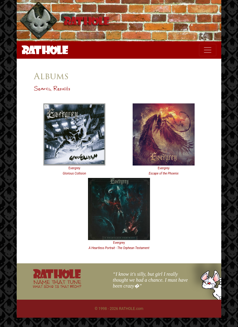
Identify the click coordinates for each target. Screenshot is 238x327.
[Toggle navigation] (207, 50)
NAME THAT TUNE (57, 283)
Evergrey (74, 168)
